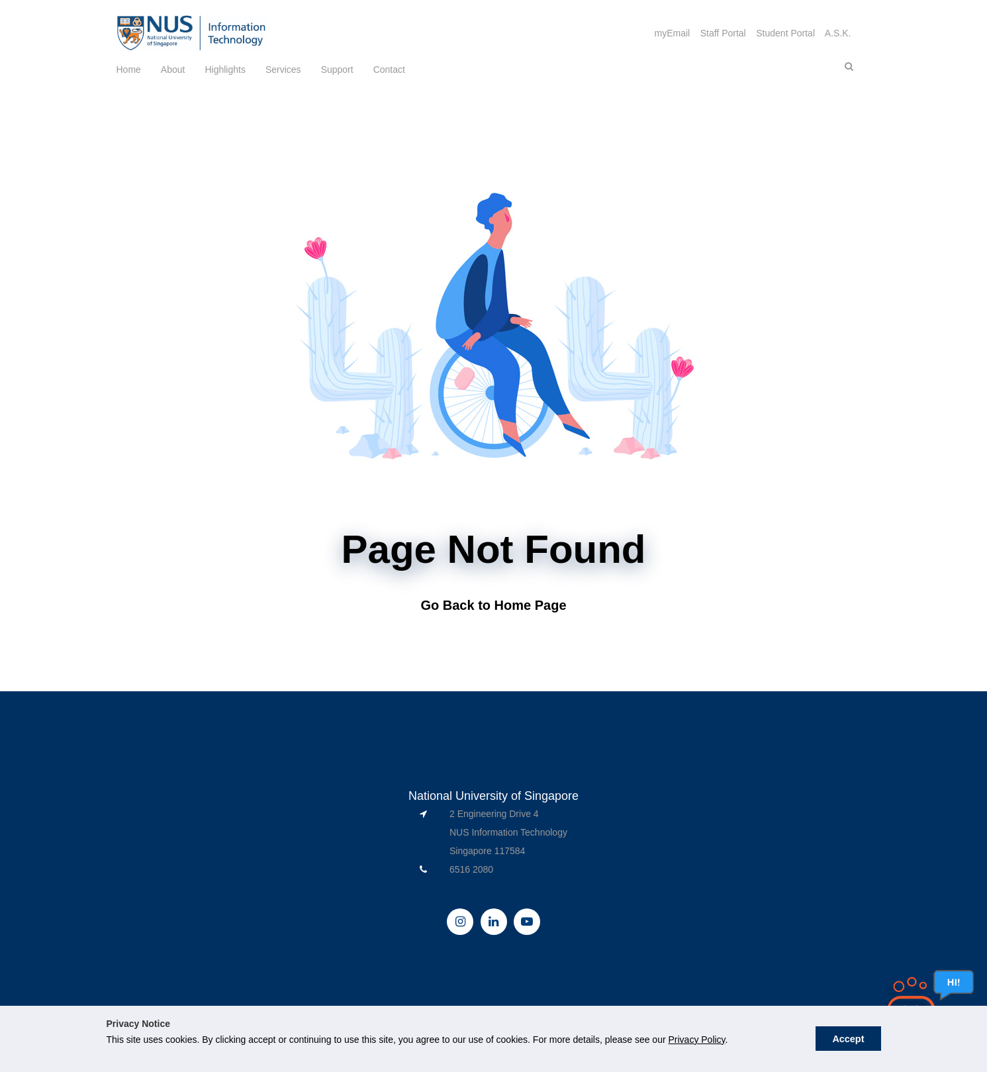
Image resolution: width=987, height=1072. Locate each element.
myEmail (672, 33)
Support (337, 69)
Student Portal (785, 33)
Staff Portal (723, 33)
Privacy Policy (696, 1039)
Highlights (225, 69)
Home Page (530, 605)
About (173, 69)
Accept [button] (848, 1039)
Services (283, 69)
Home (129, 69)
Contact (389, 69)
